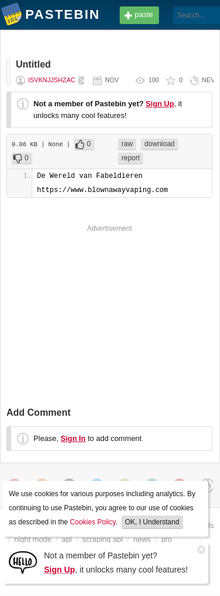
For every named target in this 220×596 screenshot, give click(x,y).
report (130, 158)
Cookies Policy (93, 522)
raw (127, 144)
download (159, 144)
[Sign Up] (23, 562)
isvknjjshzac (51, 79)
